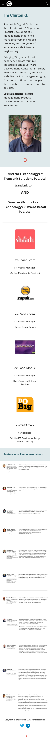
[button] (3, 3)
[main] (25, 15)
